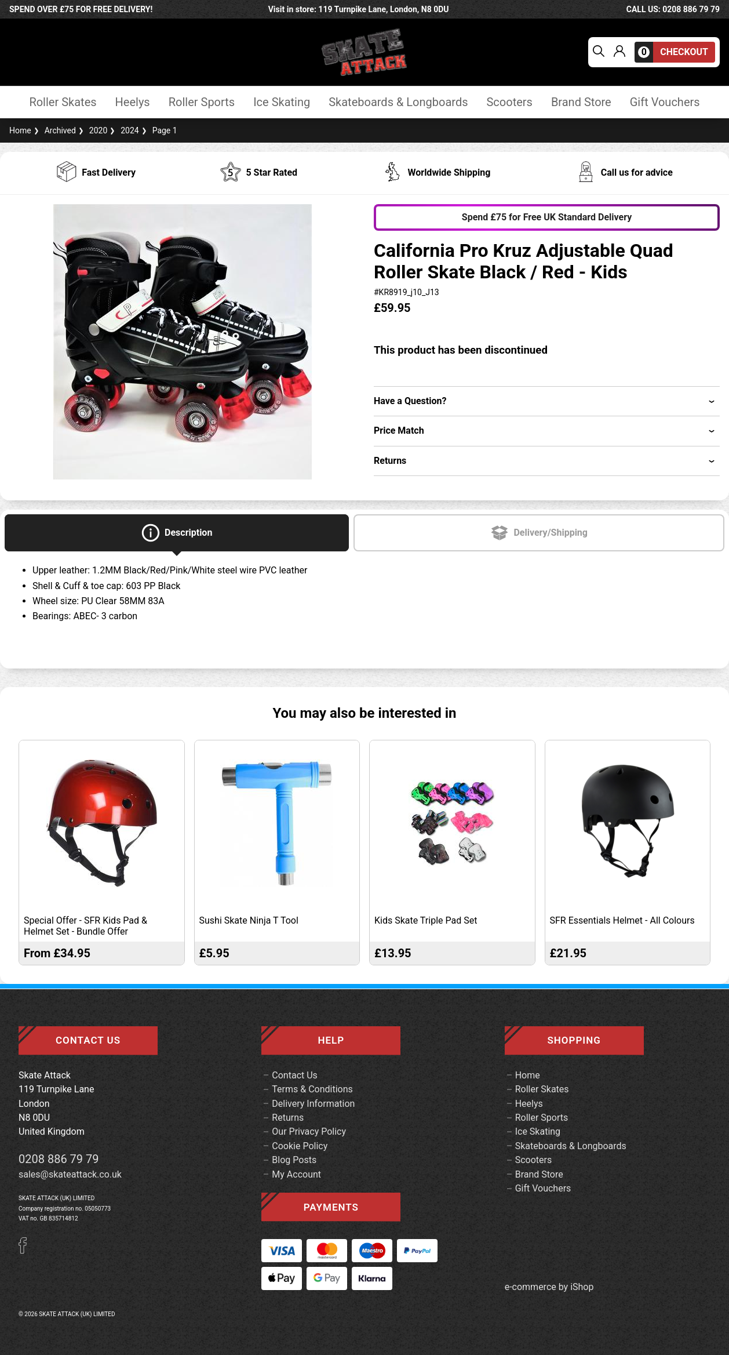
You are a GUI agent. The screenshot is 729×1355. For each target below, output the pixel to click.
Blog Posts (294, 1159)
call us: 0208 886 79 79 (673, 9)
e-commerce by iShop (549, 1287)
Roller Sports (202, 102)
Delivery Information (313, 1103)
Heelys (132, 102)
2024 (122, 130)
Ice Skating (281, 102)
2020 (91, 130)
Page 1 (158, 130)
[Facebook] (27, 1250)
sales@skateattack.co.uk (70, 1174)
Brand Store (581, 102)
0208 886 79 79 (59, 1159)
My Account (296, 1174)
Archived (53, 130)
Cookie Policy (299, 1145)
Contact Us (295, 1075)
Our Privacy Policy (309, 1131)
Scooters (509, 102)
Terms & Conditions (312, 1089)
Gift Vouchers (665, 102)
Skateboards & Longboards (398, 102)
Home (20, 130)
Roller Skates (62, 102)
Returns (288, 1117)
